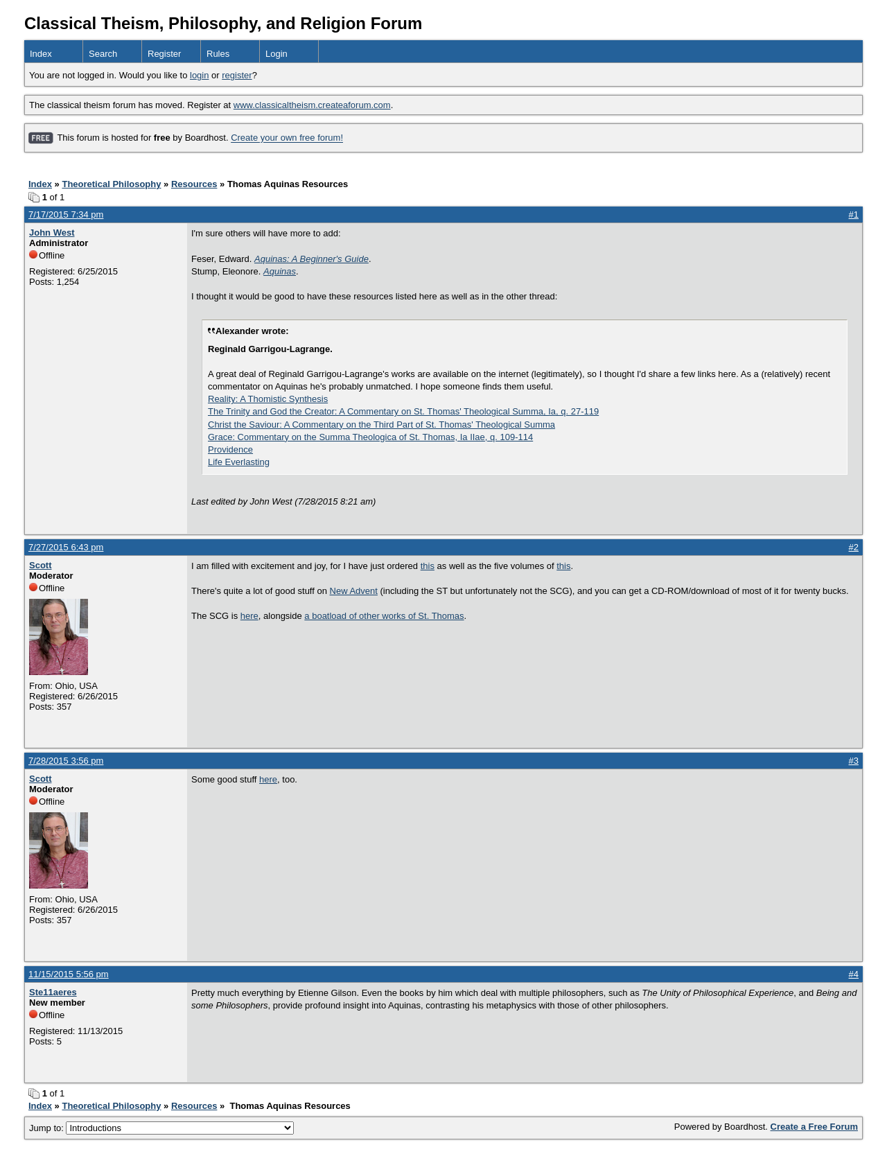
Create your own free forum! (287, 138)
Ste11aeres (53, 992)
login (199, 75)
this (427, 566)
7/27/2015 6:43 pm (65, 547)
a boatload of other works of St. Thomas (384, 616)
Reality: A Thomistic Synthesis (268, 399)
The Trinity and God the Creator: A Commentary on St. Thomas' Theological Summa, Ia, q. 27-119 (403, 411)
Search (103, 54)
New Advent (354, 591)
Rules (218, 54)
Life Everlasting (239, 462)
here (249, 616)
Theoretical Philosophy (111, 184)
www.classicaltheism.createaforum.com (312, 105)
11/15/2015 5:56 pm (68, 974)
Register (164, 54)
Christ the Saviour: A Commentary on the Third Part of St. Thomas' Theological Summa (381, 424)
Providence (230, 449)
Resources (194, 184)
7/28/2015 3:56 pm (65, 760)
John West (52, 232)
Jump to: (161, 1128)
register (237, 75)
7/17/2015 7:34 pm (65, 214)
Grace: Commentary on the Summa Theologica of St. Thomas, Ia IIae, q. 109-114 (370, 437)
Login (276, 54)
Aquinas (279, 271)
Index (41, 54)
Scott (40, 565)
